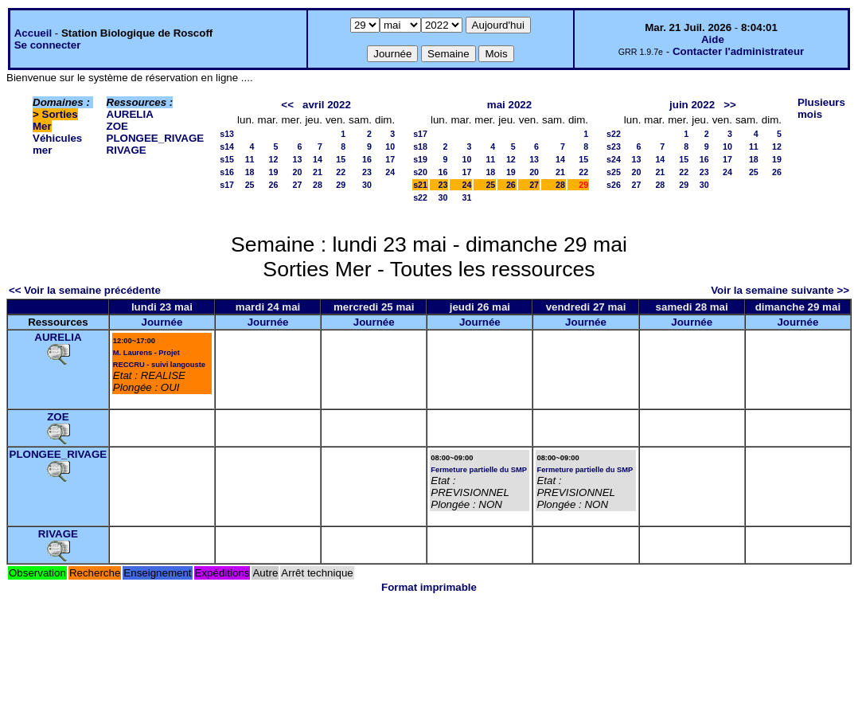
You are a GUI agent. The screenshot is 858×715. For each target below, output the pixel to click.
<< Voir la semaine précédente (85, 290)
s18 (420, 146)
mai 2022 (509, 105)
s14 (227, 146)
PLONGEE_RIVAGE (156, 138)
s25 (613, 172)
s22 (420, 197)
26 (274, 184)
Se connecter (47, 45)
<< (287, 105)
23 (367, 172)
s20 (420, 172)
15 (340, 159)
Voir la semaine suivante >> (780, 290)
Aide (712, 39)
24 (390, 172)
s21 (420, 184)
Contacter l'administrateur (738, 51)
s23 (613, 146)
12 (274, 159)
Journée (161, 322)
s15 (227, 159)
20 (297, 172)
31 (467, 197)
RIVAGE (126, 150)
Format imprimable (429, 587)
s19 (420, 159)
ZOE (117, 126)
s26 (613, 184)
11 (250, 159)
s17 (227, 184)
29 (340, 184)
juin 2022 (692, 105)
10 (390, 146)
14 (317, 159)
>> (729, 105)
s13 (227, 134)
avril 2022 (326, 105)
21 (317, 172)
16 (367, 159)
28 (317, 184)
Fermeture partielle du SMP (479, 470)
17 (390, 159)
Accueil (33, 33)
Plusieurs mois (821, 108)
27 (297, 184)
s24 (613, 159)
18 (250, 172)
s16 (227, 172)
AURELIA (130, 114)
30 (367, 184)
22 (340, 172)
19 (274, 172)
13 (297, 159)
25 (250, 184)
